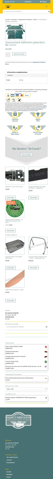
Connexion (28, 1)
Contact (9, 460)
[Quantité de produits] (8, 54)
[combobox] (26, 389)
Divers (35, 19)
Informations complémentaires (17, 72)
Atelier (9, 477)
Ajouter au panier (19, 54)
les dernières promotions (21, 110)
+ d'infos (10, 75)
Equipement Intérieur (25, 19)
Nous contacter (26, 154)
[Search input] (25, 11)
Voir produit (10, 197)
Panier (44, 1)
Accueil (7, 19)
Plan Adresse (11, 462)
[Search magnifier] (49, 11)
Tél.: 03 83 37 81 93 (12, 457)
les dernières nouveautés (35, 109)
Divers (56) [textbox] (26, 389)
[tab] (26, 72)
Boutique (14, 19)
